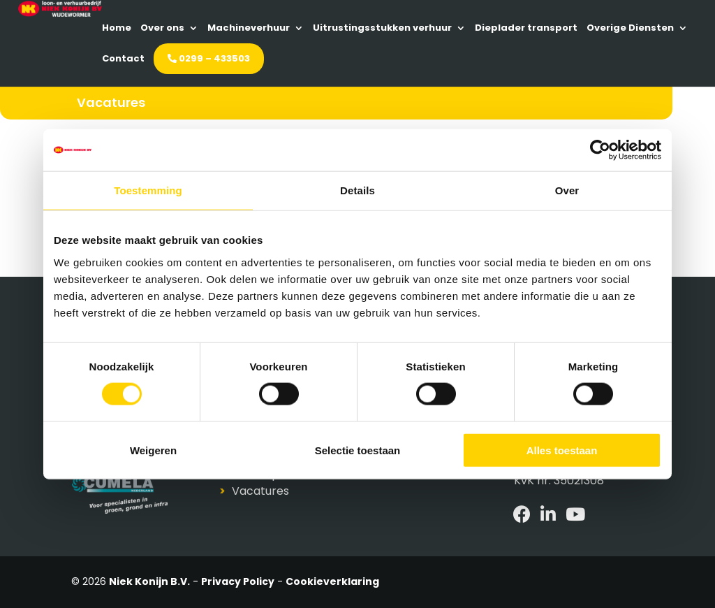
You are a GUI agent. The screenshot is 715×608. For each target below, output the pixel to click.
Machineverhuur (395, 28)
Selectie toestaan (358, 450)
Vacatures (260, 491)
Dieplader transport (300, 59)
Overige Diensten (404, 59)
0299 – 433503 (577, 59)
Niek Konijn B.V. (149, 581)
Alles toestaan (562, 450)
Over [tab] (567, 190)
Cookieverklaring (332, 581)
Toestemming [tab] (148, 190)
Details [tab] (357, 190)
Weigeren (153, 450)
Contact (492, 59)
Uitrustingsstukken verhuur (528, 28)
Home (263, 28)
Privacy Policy (237, 581)
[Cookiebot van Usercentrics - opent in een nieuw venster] (600, 150)
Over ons (309, 28)
